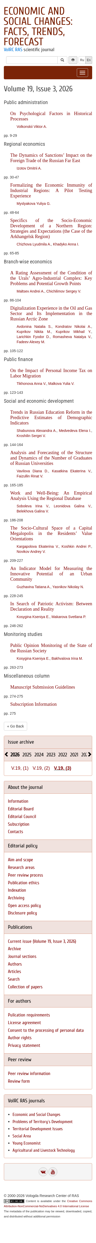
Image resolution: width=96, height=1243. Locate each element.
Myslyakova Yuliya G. (34, 203)
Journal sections (22, 956)
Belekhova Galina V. (33, 511)
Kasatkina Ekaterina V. (71, 471)
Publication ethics (23, 883)
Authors (15, 964)
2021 (74, 755)
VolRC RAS (13, 49)
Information (18, 801)
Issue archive (21, 742)
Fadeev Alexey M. (31, 342)
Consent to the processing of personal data (46, 1030)
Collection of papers (25, 987)
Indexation (17, 890)
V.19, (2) (41, 768)
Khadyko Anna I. (66, 244)
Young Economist (27, 1143)
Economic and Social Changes (36, 1114)
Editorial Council (22, 816)
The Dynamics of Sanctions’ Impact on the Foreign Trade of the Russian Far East (51, 158)
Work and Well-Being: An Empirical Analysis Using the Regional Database (51, 495)
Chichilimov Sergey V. (63, 291)
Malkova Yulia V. (61, 384)
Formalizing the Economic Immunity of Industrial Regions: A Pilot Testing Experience (51, 190)
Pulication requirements (29, 1015)
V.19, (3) (62, 768)
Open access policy (24, 905)
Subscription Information (33, 704)
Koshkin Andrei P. (76, 546)
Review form (19, 1081)
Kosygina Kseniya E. (33, 617)
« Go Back (15, 726)
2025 (27, 755)
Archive (14, 948)
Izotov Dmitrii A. (29, 168)
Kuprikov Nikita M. (34, 332)
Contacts (15, 831)
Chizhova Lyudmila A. (34, 244)
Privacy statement (24, 1045)
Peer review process (25, 875)
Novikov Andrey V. (31, 552)
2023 (51, 755)
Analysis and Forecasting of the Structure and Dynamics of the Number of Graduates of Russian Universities (51, 458)
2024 (39, 755)
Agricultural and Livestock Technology (44, 1150)
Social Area (22, 1136)
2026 (14, 755)
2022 (62, 755)
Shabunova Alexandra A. (37, 431)
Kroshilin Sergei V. (31, 436)
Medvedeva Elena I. (75, 431)
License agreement (24, 1022)
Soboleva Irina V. (33, 506)
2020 (86, 755)
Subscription (18, 824)
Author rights (19, 1037)
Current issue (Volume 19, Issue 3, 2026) (42, 941)
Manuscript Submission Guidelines (42, 687)
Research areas (21, 867)
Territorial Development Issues (38, 1128)
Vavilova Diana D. (32, 471)
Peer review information (29, 1073)
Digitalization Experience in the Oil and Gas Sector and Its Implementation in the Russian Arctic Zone (51, 313)
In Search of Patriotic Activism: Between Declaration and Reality (51, 606)
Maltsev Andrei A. (30, 291)
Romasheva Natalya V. (72, 337)
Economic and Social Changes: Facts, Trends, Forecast (38, 26)
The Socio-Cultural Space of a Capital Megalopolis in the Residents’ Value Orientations (51, 533)
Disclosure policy (22, 913)
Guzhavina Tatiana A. (33, 587)
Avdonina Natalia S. (34, 326)
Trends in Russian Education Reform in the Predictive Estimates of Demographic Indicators (51, 417)
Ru (82, 60)
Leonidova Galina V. (72, 506)
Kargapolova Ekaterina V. (38, 546)
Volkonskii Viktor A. (32, 127)
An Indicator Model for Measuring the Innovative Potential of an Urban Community (51, 574)
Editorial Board (21, 809)
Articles (14, 971)
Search (14, 979)
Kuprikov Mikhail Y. (73, 332)
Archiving (16, 898)
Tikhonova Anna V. (31, 384)
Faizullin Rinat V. (30, 476)
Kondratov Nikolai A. (73, 326)
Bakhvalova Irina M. (67, 658)
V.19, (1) (19, 768)
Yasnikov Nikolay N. (68, 587)
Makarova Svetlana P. (68, 617)
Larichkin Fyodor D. (33, 337)
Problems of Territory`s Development (43, 1121)
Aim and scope (20, 860)
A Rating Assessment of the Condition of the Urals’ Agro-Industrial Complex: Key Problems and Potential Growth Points (51, 278)
